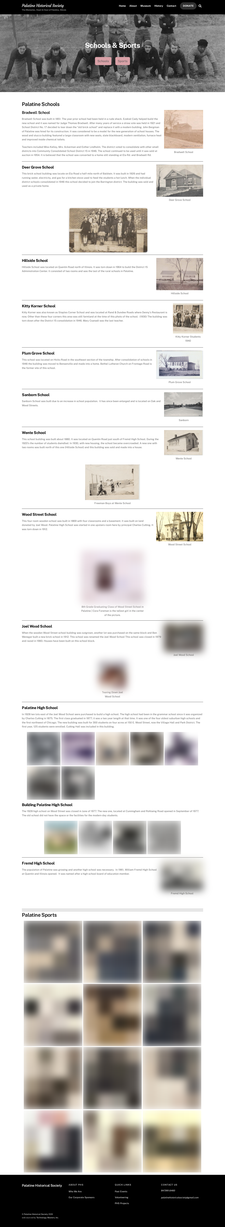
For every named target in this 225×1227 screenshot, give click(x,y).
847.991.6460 (168, 1189)
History (158, 6)
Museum (145, 6)
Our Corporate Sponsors (81, 1196)
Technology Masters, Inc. (47, 1216)
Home (122, 6)
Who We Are (75, 1190)
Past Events (121, 1190)
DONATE (188, 6)
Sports (123, 61)
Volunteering (121, 1196)
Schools (103, 61)
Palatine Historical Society (36, 1213)
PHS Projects (122, 1202)
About (133, 6)
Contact (171, 6)
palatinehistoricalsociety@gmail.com (180, 1196)
